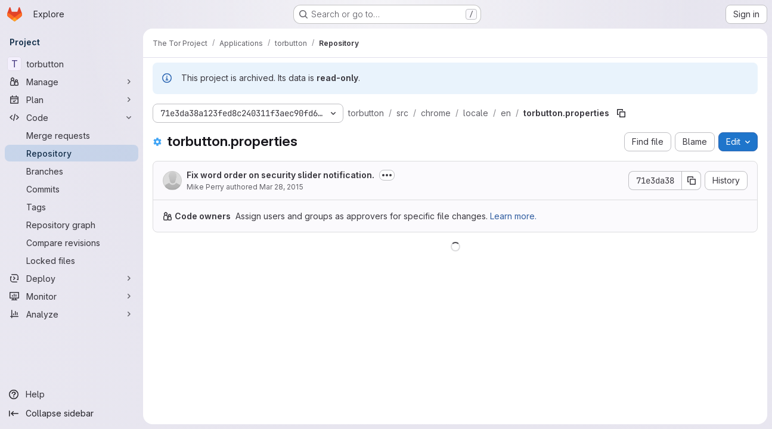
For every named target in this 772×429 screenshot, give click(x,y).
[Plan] (71, 99)
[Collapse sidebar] (71, 413)
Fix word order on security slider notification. (280, 175)
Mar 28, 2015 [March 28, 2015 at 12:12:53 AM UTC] (281, 186)
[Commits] (71, 189)
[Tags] (71, 206)
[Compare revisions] (71, 242)
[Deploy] (71, 278)
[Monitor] (71, 296)
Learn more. (513, 216)
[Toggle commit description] (387, 175)
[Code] (71, 117)
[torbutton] (71, 63)
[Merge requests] (71, 135)
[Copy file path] (621, 113)
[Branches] (71, 171)
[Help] (71, 394)
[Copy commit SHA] (691, 180)
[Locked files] (71, 260)
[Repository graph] (71, 224)
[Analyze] (71, 314)
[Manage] (71, 81)
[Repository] (71, 153)
